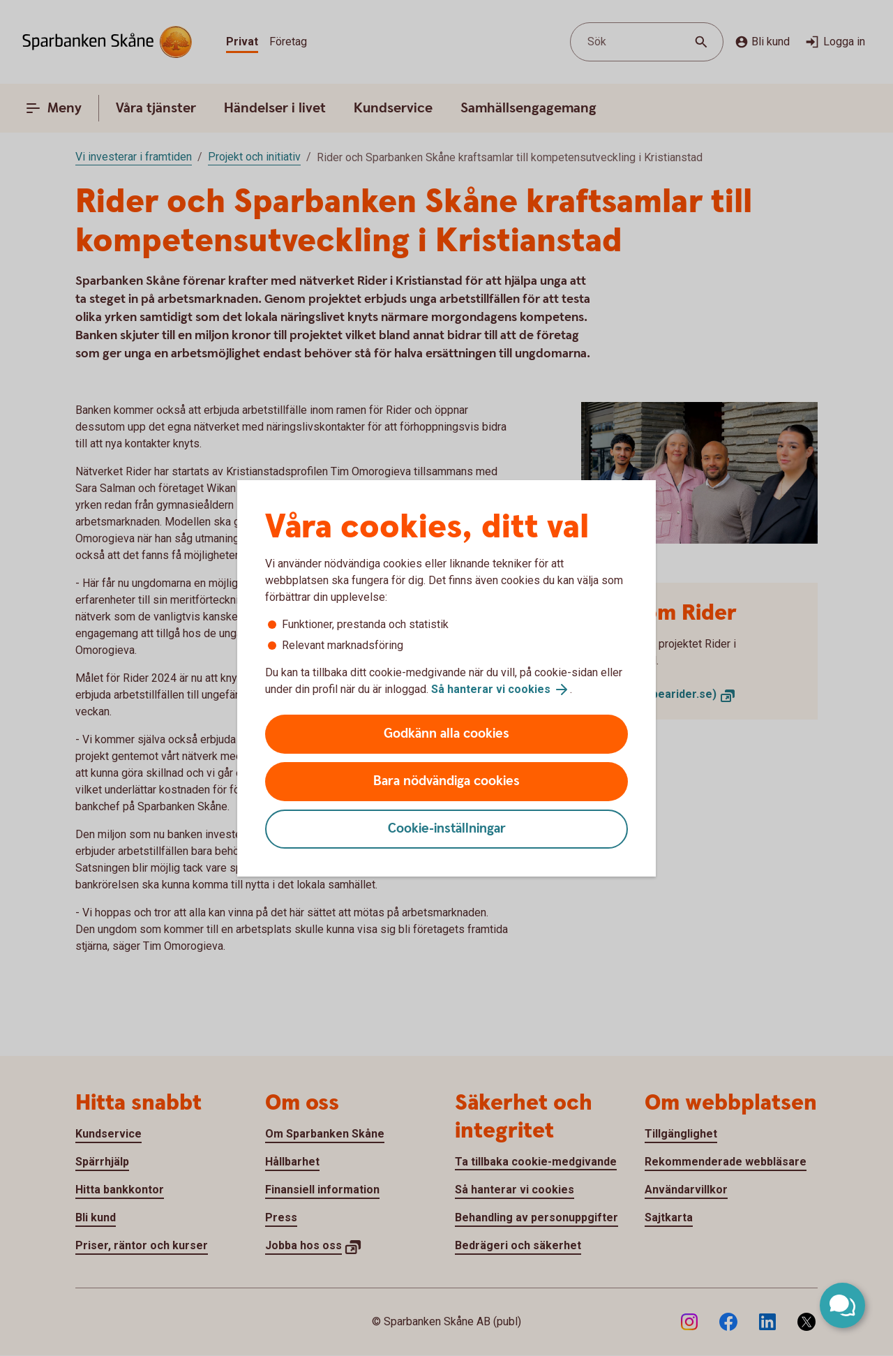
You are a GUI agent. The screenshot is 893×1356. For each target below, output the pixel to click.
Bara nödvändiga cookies (446, 781)
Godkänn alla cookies (446, 734)
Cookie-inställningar (447, 828)
